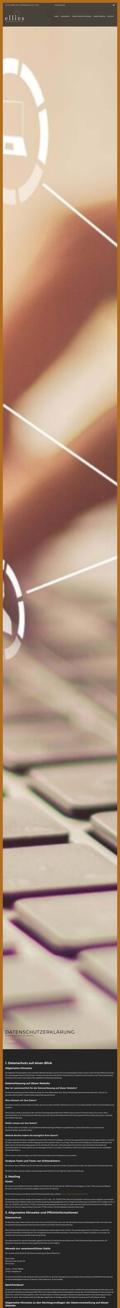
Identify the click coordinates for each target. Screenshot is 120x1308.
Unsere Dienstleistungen (81, 17)
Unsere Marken (99, 17)
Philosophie (65, 17)
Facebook (113, 5)
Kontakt (110, 17)
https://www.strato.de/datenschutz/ (74, 1194)
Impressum (11, 1041)
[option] (60, 526)
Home (56, 17)
